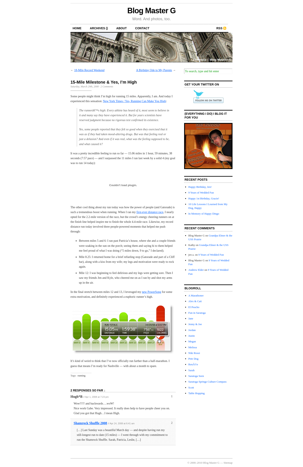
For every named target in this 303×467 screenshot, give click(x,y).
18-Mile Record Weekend (89, 70)
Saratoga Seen (196, 376)
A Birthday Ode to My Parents (154, 70)
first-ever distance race (150, 212)
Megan (192, 341)
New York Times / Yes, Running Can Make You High (134, 101)
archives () (99, 28)
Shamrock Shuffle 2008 (90, 423)
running (81, 375)
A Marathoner (196, 295)
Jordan (192, 330)
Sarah (191, 370)
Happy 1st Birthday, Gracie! (203, 198)
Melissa (192, 347)
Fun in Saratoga (197, 312)
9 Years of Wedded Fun (201, 192)
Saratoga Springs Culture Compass (207, 381)
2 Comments (107, 86)
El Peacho (193, 307)
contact (142, 28)
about (121, 28)
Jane (190, 318)
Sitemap (228, 462)
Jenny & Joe (195, 324)
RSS (219, 28)
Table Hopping (196, 393)
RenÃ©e (193, 364)
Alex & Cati (195, 301)
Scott (191, 387)
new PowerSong (151, 292)
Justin (191, 335)
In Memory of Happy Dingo (203, 213)
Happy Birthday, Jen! (200, 186)
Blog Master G (151, 10)
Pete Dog (193, 358)
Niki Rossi (194, 353)
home (77, 28)
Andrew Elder (196, 269)
